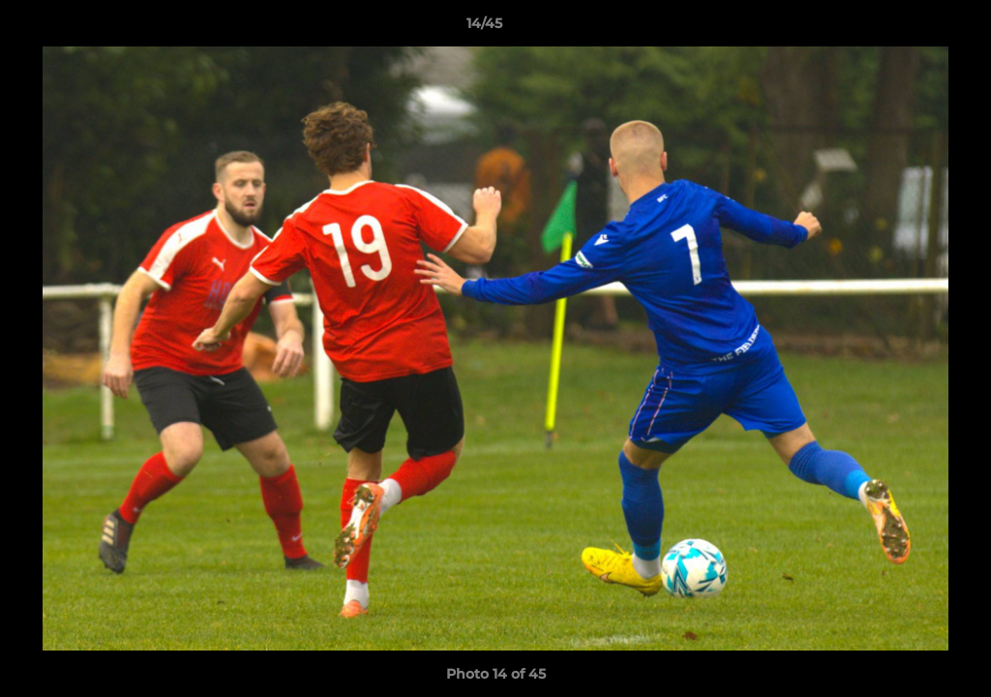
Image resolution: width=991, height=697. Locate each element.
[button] (909, 28)
